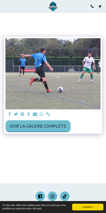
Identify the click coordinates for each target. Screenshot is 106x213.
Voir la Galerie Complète (38, 126)
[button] (5, 6)
